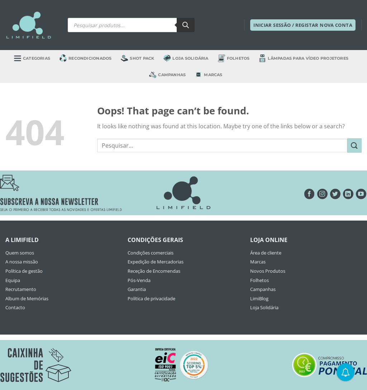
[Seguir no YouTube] (361, 194)
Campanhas (167, 74)
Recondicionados (85, 58)
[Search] (186, 25)
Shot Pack (137, 58)
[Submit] (354, 145)
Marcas (208, 74)
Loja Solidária (185, 58)
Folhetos (234, 58)
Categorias (32, 58)
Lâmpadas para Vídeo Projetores (303, 58)
